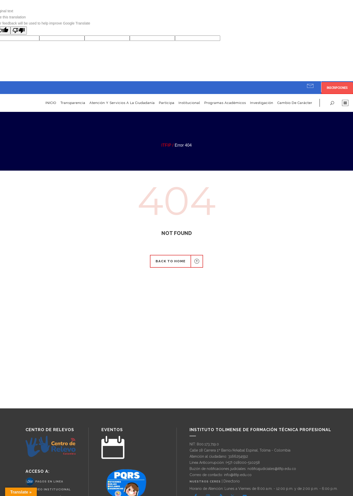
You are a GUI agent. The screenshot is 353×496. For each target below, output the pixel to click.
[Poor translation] (18, 30)
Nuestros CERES (206, 481)
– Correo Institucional (48, 489)
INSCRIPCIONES (337, 88)
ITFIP (166, 145)
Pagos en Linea (49, 481)
